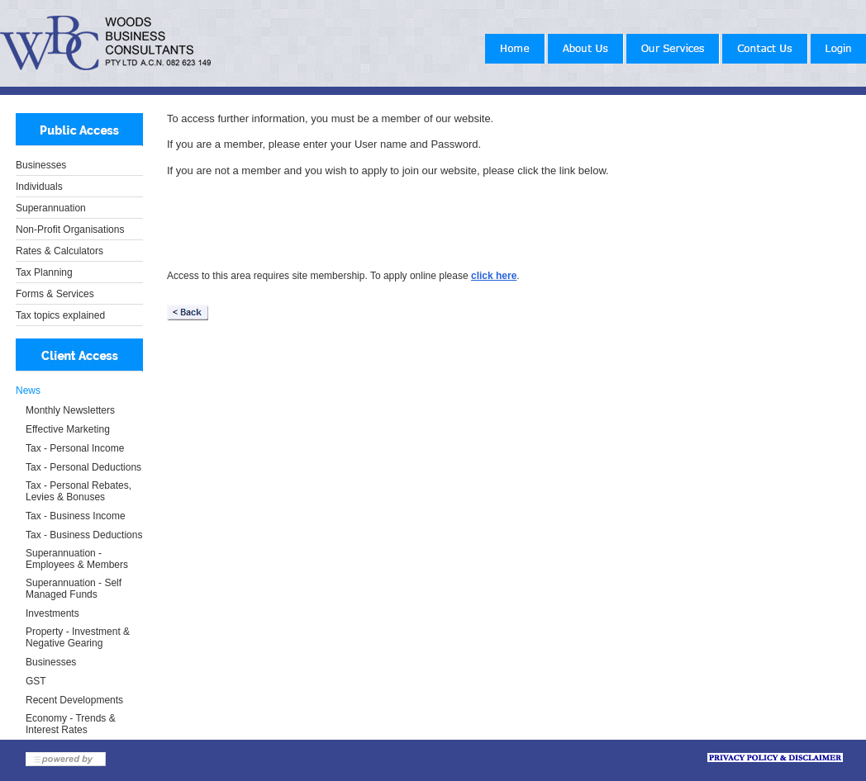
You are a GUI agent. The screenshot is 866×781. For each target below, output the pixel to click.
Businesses (41, 165)
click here (493, 276)
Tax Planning (44, 272)
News (28, 390)
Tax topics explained (60, 315)
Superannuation (51, 208)
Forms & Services (55, 294)
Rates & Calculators (59, 251)
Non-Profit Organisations (70, 229)
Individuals (39, 186)
